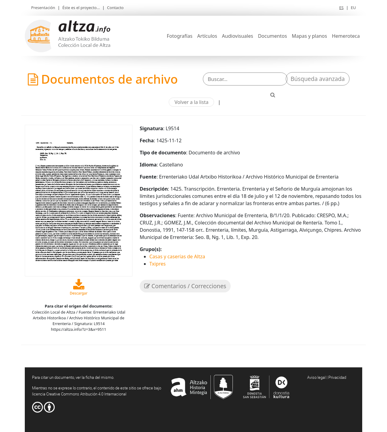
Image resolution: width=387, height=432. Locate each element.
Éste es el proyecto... (81, 7)
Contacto (115, 7)
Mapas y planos (309, 36)
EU (353, 7)
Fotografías (180, 36)
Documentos (272, 36)
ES (341, 7)
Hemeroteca (346, 36)
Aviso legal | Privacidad (326, 377)
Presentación (43, 7)
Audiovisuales (237, 36)
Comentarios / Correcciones (185, 286)
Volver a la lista (191, 102)
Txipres (157, 263)
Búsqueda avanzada (318, 79)
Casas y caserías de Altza (177, 256)
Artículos (207, 36)
